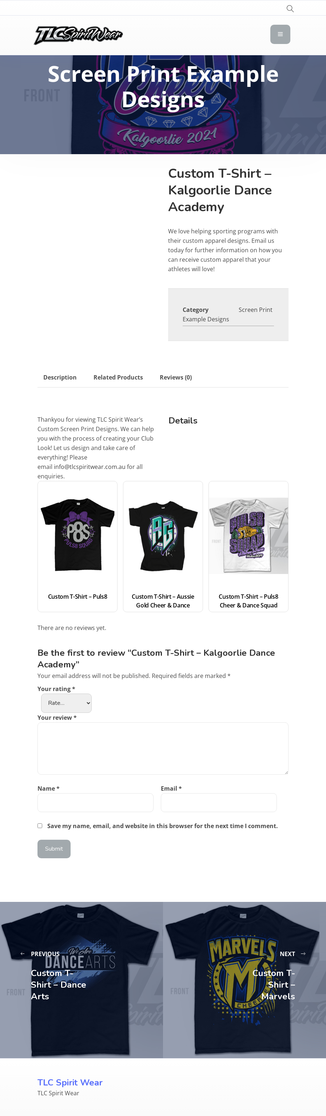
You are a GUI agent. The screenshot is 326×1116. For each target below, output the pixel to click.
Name (48, 788)
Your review (57, 718)
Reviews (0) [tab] (176, 377)
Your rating (56, 689)
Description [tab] (60, 377)
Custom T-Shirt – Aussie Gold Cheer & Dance (163, 601)
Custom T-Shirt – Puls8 (77, 597)
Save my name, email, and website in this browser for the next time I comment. (162, 826)
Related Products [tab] (118, 377)
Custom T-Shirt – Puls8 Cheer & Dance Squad (249, 601)
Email (171, 788)
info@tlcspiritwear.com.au (90, 467)
